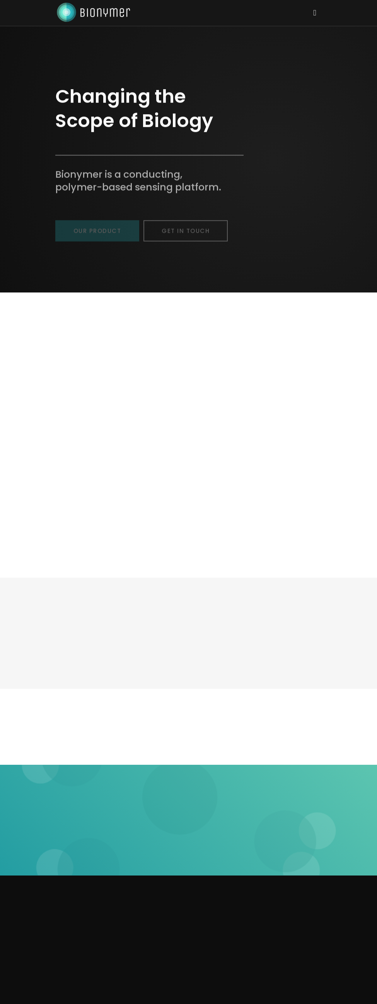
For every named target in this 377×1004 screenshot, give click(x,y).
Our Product (97, 233)
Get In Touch (186, 233)
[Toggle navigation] (314, 12)
